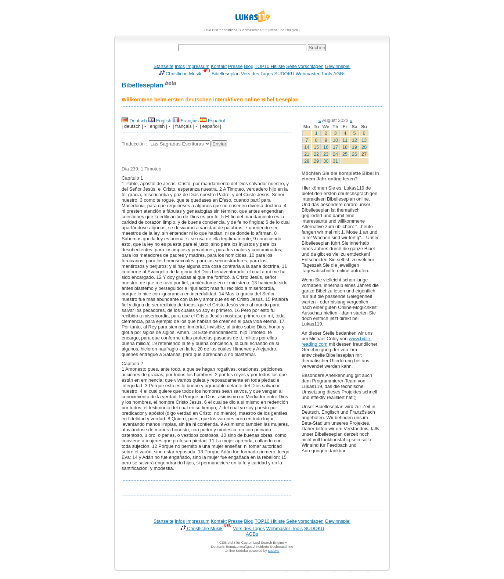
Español (212, 120)
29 (316, 161)
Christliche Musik (180, 73)
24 (335, 154)
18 (345, 147)
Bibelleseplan (226, 73)
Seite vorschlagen (305, 66)
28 (306, 161)
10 (335, 140)
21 (306, 154)
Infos (180, 66)
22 (316, 154)
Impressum (197, 66)
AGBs (339, 73)
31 (335, 161)
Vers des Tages (257, 73)
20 (364, 147)
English (160, 120)
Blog (248, 66)
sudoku (273, 551)
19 (354, 147)
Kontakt (219, 66)
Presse (235, 66)
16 (325, 147)
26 (354, 154)
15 (316, 147)
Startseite (163, 66)
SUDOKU (284, 73)
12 (354, 140)
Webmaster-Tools (314, 73)
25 (345, 154)
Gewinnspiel (337, 66)
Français (186, 120)
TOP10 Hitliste (270, 66)
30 (325, 161)
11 (345, 140)
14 (306, 147)
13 (364, 140)
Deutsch (134, 120)
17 (335, 147)
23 (325, 154)
